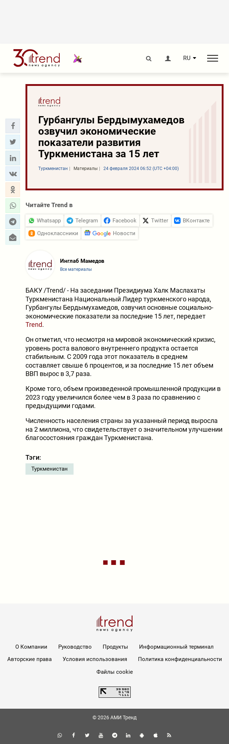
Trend (33, 324)
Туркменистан (49, 469)
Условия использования (95, 659)
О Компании (31, 647)
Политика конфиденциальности (180, 659)
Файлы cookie (114, 672)
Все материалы (76, 269)
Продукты (115, 647)
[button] (13, 126)
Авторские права (29, 659)
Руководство (75, 647)
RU (186, 58)
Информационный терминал (176, 647)
